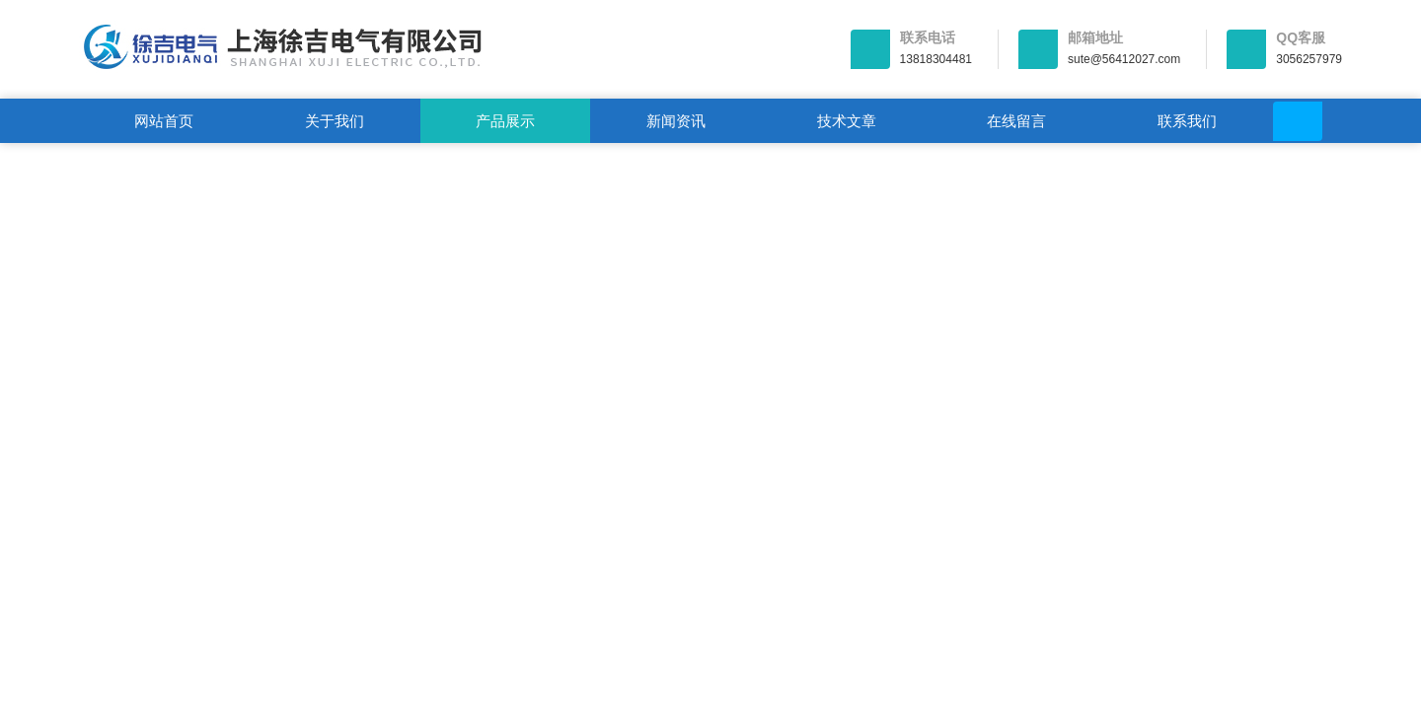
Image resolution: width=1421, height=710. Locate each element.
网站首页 (163, 120)
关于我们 (334, 120)
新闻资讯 (676, 120)
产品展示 (505, 120)
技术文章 (846, 120)
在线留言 (1016, 120)
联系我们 (1187, 120)
